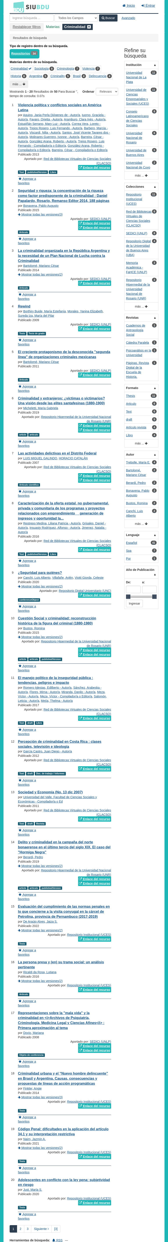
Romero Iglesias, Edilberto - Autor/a (47, 687)
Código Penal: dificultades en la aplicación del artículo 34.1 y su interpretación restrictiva (63, 1131)
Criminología (65, 68)
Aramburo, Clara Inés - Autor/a (84, 119)
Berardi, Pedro (33, 857)
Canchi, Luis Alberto (37, 577)
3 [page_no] (28, 1229)
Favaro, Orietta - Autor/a (46, 119)
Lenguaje (132, 535)
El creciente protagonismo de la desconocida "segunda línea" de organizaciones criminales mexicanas (64, 354)
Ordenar (88, 91)
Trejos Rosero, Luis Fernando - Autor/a (56, 128)
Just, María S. (32, 1189)
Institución (134, 65)
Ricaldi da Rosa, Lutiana (39, 972)
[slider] (128, 596)
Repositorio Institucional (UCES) (89, 934)
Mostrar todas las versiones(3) (40, 214)
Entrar (148, 5)
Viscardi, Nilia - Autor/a (45, 132)
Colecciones (135, 186)
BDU (17, 6)
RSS (57, 1240)
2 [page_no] (20, 1229)
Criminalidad (21, 68)
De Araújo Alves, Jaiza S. (40, 921)
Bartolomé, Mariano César (41, 265)
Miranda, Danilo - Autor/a (78, 692)
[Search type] (76, 18)
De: (128, 582)
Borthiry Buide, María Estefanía (44, 311)
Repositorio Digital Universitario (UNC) (85, 591)
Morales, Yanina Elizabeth (85, 311)
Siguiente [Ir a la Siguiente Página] (41, 1229)
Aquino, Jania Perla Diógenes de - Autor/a (51, 115)
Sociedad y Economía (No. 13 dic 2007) (50, 792)
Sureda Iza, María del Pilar (36, 315)
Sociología (41, 68)
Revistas (132, 317)
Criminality (58, 76)
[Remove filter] (89, 27)
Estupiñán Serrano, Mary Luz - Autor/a (44, 124)
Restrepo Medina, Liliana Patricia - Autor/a (51, 523)
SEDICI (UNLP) (100, 219)
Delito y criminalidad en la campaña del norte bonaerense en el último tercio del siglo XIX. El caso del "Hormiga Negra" (64, 847)
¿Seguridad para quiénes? (40, 573)
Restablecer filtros (27, 27)
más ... (18, 84)
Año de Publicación (140, 569)
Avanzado (128, 18)
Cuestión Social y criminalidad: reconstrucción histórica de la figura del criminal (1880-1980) (57, 620)
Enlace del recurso (94, 167)
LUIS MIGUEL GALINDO (40, 458)
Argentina (35, 76)
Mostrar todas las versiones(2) (40, 274)
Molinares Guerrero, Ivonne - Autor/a (54, 137)
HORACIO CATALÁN (73, 458)
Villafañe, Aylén (62, 577)
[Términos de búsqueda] (32, 18)
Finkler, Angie (32, 1088)
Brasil (77, 76)
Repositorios (20, 53)
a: (143, 582)
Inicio (128, 5)
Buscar (108, 18)
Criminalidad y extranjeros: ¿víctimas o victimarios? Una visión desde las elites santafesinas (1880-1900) (61, 400)
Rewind (24, 306)
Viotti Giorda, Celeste (89, 577)
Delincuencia (97, 76)
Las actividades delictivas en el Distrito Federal (57, 453)
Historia (16, 76)
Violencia (88, 68)
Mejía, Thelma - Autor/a (57, 700)
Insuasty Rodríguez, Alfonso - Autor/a (55, 527)
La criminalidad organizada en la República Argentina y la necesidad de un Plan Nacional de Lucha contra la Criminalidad (64, 256)
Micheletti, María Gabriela (40, 408)
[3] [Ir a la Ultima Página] (56, 1229)
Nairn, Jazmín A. (34, 1139)
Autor (130, 454)
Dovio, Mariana (33, 1033)
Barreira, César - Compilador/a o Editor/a (79, 150)
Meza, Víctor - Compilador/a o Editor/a (66, 696)
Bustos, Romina (34, 628)
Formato (132, 388)
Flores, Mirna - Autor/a (45, 692)
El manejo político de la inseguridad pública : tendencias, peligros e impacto (55, 680)
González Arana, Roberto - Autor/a (53, 141)
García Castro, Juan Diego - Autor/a (47, 751)
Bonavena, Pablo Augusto (40, 205)
